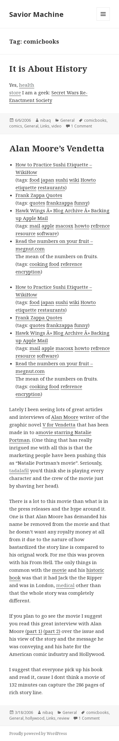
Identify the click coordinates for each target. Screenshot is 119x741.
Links (45, 126)
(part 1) (33, 631)
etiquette (26, 187)
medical (65, 585)
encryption (28, 271)
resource (26, 233)
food (35, 180)
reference (71, 264)
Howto (88, 180)
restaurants (51, 187)
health (26, 85)
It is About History (48, 68)
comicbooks (95, 120)
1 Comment (81, 126)
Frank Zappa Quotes (39, 195)
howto (82, 225)
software (47, 233)
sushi (62, 180)
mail (35, 225)
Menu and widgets (103, 20)
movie (59, 570)
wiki (74, 180)
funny (81, 203)
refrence (100, 225)
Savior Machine (36, 14)
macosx (64, 225)
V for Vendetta (59, 424)
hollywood (34, 718)
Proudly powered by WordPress (38, 733)
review (63, 718)
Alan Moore (64, 417)
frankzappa (59, 203)
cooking (39, 264)
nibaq (45, 120)
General (67, 120)
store (15, 92)
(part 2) (51, 631)
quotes (37, 203)
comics (15, 126)
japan (47, 180)
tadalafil (19, 470)
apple (48, 225)
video (56, 126)
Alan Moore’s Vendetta (56, 148)
